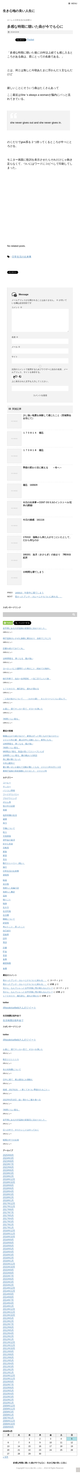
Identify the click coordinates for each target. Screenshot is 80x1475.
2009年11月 (9, 1409)
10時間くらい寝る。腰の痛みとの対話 (20, 755)
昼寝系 (6, 875)
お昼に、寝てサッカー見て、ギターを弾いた (23, 709)
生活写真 (7, 911)
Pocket (30, 39)
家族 (5, 851)
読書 (5, 948)
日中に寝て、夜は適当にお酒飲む (18, 1079)
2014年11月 (9, 1291)
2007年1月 (8, 1418)
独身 (5, 903)
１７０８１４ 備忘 (33, 433)
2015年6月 (8, 1279)
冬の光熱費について (12, 1069)
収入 (5, 832)
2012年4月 (8, 1333)
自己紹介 (7, 931)
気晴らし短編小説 (11, 888)
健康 (5, 819)
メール (16, 347)
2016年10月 (9, 1236)
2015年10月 (9, 1267)
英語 (5, 942)
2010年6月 (8, 1387)
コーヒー (7, 783)
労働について (9, 828)
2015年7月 (8, 1276)
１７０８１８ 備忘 (33, 450)
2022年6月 (8, 1167)
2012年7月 (8, 1324)
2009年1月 (8, 1415)
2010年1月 (8, 1403)
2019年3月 (8, 1173)
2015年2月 (8, 1285)
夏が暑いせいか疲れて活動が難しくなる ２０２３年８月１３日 (32, 767)
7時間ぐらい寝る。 (11, 719)
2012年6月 (8, 1327)
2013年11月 (9, 1312)
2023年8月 (8, 1161)
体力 (5, 823)
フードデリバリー (11, 794)
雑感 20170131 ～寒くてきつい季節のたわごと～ (26, 1089)
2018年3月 (8, 1194)
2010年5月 (8, 1390)
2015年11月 (9, 1264)
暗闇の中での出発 (11, 1140)
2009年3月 (8, 1412)
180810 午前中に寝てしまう (29, 592)
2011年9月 (8, 1351)
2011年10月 (9, 1348)
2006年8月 (8, 1427)
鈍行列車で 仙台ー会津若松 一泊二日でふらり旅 (27, 678)
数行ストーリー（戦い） (14, 863)
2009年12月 (9, 1406)
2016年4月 (8, 1252)
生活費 (6, 915)
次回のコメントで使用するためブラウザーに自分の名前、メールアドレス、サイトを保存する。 (40, 370)
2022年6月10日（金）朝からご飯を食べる (22, 1100)
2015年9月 (8, 1270)
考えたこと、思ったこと (14, 927)
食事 (5, 959)
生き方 (6, 907)
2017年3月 (8, 1221)
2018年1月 (8, 1200)
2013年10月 (9, 1315)
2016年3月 (8, 1255)
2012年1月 (8, 1339)
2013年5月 (8, 1318)
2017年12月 (9, 1203)
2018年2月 (8, 1197)
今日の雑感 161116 (33, 520)
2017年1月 (8, 1227)
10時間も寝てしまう (33, 572)
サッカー (7, 786)
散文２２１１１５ (11, 1059)
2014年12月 (9, 1288)
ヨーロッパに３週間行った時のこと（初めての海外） (27, 668)
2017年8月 (8, 1209)
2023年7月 (8, 1164)
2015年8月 (8, 1273)
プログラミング (10, 798)
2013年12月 (9, 1309)
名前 (15, 337)
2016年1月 (8, 1261)
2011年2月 (8, 1369)
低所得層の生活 (10, 815)
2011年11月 (9, 1345)
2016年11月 (9, 1233)
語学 (5, 938)
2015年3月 (8, 1282)
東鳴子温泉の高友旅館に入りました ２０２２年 (25, 771)
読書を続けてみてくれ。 (14, 648)
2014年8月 (8, 1297)
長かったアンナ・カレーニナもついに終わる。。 (38, 596)
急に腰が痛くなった (12, 759)
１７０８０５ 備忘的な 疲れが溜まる (21, 689)
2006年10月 (9, 1424)
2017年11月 (9, 1206)
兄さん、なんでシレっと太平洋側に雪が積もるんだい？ (28, 988)
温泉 (5, 896)
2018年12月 (9, 1179)
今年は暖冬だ (9, 763)
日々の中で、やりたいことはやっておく (21, 1130)
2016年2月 (8, 1258)
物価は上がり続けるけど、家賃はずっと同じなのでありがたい (31, 736)
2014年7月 (8, 1300)
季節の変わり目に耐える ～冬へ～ (42, 467)
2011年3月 (8, 1366)
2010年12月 (9, 1375)
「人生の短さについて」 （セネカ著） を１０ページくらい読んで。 (35, 699)
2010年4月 (8, 1393)
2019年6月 (8, 1170)
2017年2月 (8, 1224)
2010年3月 (8, 1396)
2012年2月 (8, 1336)
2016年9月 (8, 1239)
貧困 (5, 810)
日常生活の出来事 (21, 256)
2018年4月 (8, 1191)
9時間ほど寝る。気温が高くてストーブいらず (23, 751)
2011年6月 (8, 1357)
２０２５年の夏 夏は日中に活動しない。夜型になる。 (28, 740)
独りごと (7, 899)
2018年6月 (8, 1188)
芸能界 (6, 934)
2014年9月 (8, 1294)
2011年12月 (9, 1342)
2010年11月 (9, 1378)
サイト (15, 356)
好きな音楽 (8, 844)
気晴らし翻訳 (9, 892)
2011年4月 (8, 1363)
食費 (5, 968)
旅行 (5, 867)
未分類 (6, 884)
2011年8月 (8, 1354)
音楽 (5, 955)
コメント (17, 307)
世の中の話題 (9, 806)
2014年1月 (8, 1306)
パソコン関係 (9, 790)
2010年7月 (8, 1384)
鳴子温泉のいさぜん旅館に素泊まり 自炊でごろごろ (27, 638)
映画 (5, 880)
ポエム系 (7, 802)
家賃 (5, 855)
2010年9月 (8, 1381)
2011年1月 (8, 1372)
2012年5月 (8, 1330)
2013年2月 (8, 1321)
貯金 (5, 951)
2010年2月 (8, 1399)
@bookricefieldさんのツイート (19, 1007)
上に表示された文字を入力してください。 (31, 381)
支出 (5, 859)
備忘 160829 (30, 485)
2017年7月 (8, 1212)
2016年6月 (8, 1245)
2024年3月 (8, 1158)
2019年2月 (8, 1176)
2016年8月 (8, 1242)
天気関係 (7, 836)
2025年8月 (8, 1155)
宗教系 (6, 848)
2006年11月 (9, 1421)
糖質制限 (7, 963)
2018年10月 (9, 1182)
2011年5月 (8, 1360)
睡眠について (9, 919)
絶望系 (6, 923)
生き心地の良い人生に (19, 11)
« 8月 (5, 1457)
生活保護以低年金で (13, 1020)
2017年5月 (8, 1215)
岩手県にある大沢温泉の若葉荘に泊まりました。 (25, 628)
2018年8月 (8, 1185)
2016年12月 (9, 1230)
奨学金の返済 (9, 840)
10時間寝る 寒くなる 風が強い (18, 658)
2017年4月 (8, 1218)
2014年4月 (8, 1303)
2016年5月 (8, 1249)
